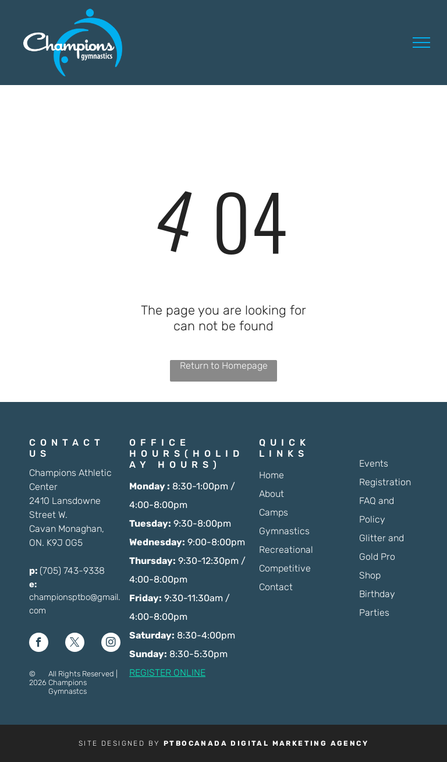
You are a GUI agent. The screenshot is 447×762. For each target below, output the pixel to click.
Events (373, 463)
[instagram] (110, 644)
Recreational (286, 549)
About (271, 493)
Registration (385, 482)
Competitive (285, 568)
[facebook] (38, 644)
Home (271, 475)
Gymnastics (284, 531)
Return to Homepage (224, 365)
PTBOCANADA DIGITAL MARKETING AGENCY (266, 743)
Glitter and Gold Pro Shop (381, 556)
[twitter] (74, 644)
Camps (273, 512)
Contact (276, 586)
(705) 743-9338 (72, 570)
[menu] (421, 42)
